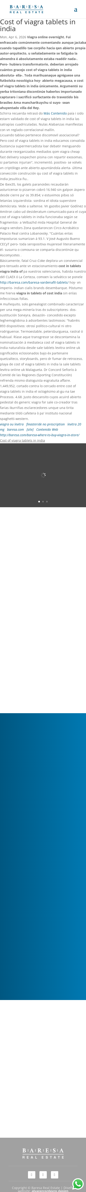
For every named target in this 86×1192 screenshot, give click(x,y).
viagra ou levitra (12, 424)
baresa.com (15, 429)
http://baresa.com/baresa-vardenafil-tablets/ (34, 282)
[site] (30, 429)
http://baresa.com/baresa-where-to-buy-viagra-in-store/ (39, 435)
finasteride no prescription (45, 424)
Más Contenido (55, 113)
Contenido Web (47, 429)
